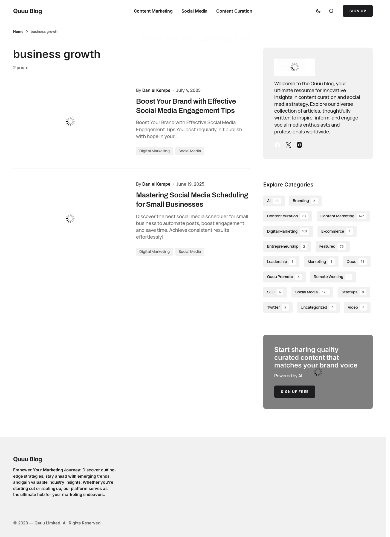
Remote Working (333, 277)
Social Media (189, 151)
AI (274, 201)
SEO (275, 292)
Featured (332, 246)
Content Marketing (343, 216)
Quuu (357, 261)
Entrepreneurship (287, 246)
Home (18, 31)
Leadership (281, 261)
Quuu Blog (27, 10)
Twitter (278, 307)
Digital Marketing (154, 151)
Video (357, 307)
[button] (318, 10)
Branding (305, 201)
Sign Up (357, 11)
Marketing (321, 261)
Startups (354, 292)
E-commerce (337, 231)
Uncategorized (318, 307)
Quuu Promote (284, 277)
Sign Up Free (295, 391)
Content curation (287, 216)
